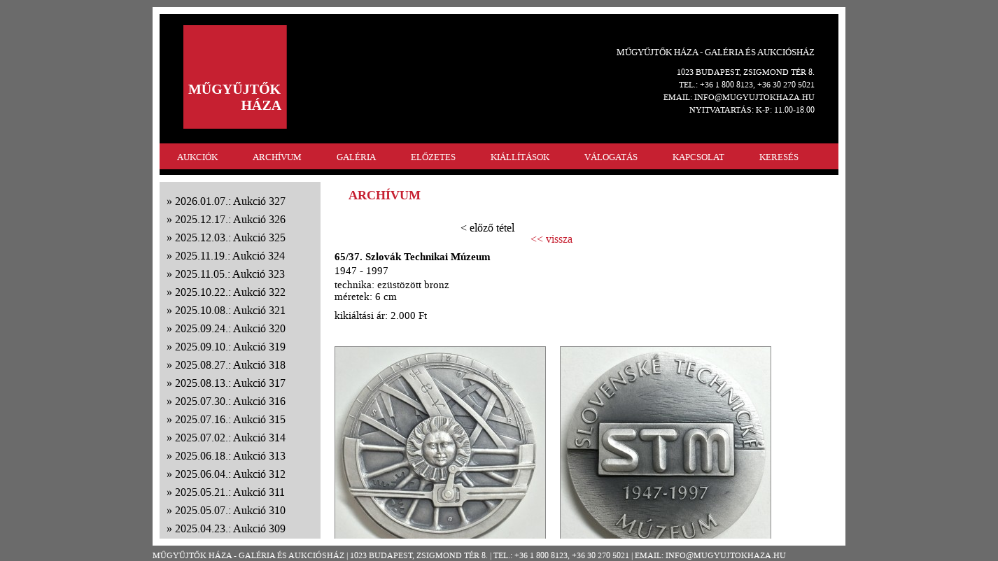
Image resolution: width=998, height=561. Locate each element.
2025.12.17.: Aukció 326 (230, 219)
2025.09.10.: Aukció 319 (230, 346)
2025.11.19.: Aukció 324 (230, 255)
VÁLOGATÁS (611, 157)
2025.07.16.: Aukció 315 (230, 419)
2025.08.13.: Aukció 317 (230, 383)
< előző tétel (487, 227)
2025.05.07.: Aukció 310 (230, 510)
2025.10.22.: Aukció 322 (230, 292)
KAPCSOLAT (698, 157)
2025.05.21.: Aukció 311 (230, 492)
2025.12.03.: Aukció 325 (230, 237)
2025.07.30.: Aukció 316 (230, 401)
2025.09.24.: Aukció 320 (230, 328)
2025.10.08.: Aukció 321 (230, 310)
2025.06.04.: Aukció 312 (230, 474)
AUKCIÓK (197, 157)
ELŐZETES (433, 157)
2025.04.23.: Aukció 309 (230, 528)
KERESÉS (779, 157)
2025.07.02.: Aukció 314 (230, 437)
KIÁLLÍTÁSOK (520, 157)
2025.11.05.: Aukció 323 (230, 274)
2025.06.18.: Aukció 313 (230, 455)
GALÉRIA (356, 157)
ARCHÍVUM (277, 157)
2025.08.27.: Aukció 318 (230, 364)
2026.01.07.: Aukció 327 (230, 201)
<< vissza (551, 239)
